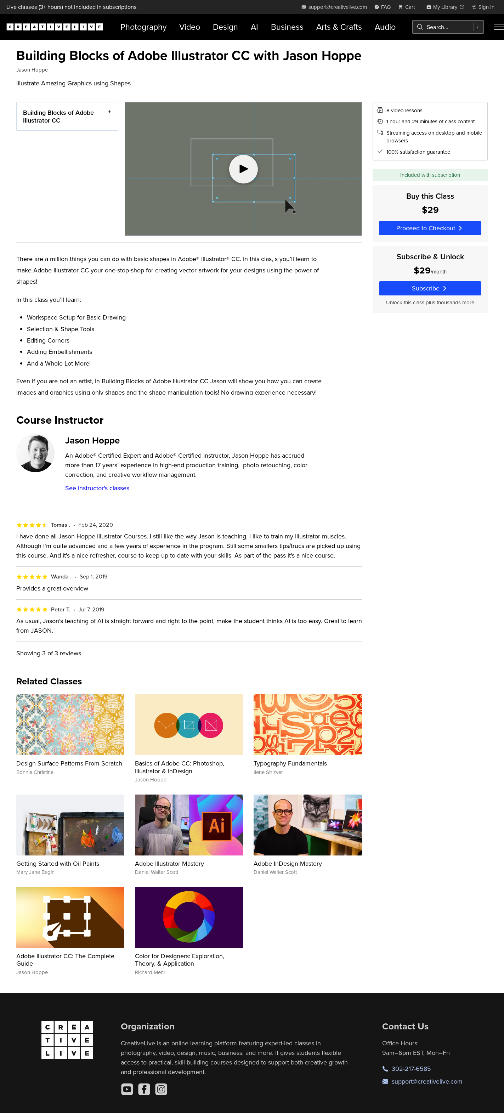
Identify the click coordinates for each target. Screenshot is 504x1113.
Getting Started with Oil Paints (57, 863)
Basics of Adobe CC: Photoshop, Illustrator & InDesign (179, 767)
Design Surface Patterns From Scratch (69, 763)
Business (287, 27)
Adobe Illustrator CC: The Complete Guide (65, 959)
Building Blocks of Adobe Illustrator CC (58, 116)
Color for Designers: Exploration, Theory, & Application (179, 959)
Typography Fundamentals (290, 763)
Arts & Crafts (339, 27)
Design (225, 27)
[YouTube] (127, 1089)
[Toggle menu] (499, 27)
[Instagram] (161, 1089)
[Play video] (243, 169)
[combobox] (448, 27)
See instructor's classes (97, 488)
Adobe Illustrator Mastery (169, 863)
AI (254, 27)
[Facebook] (144, 1089)
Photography (143, 27)
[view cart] (408, 7)
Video (189, 27)
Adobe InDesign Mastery (288, 863)
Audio (385, 27)
